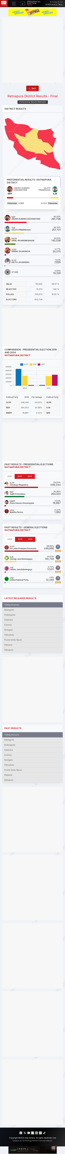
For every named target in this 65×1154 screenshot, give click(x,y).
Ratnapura (8, 650)
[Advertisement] (32, 50)
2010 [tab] (30, 476)
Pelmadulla (9, 635)
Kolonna (8, 625)
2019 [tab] (9, 476)
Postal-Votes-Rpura (13, 640)
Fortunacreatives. (46, 1141)
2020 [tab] (9, 539)
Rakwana (8, 645)
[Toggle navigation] (13, 3)
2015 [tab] (19, 476)
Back (32, 88)
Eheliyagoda (9, 615)
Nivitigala (8, 630)
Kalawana (8, 620)
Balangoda (9, 610)
